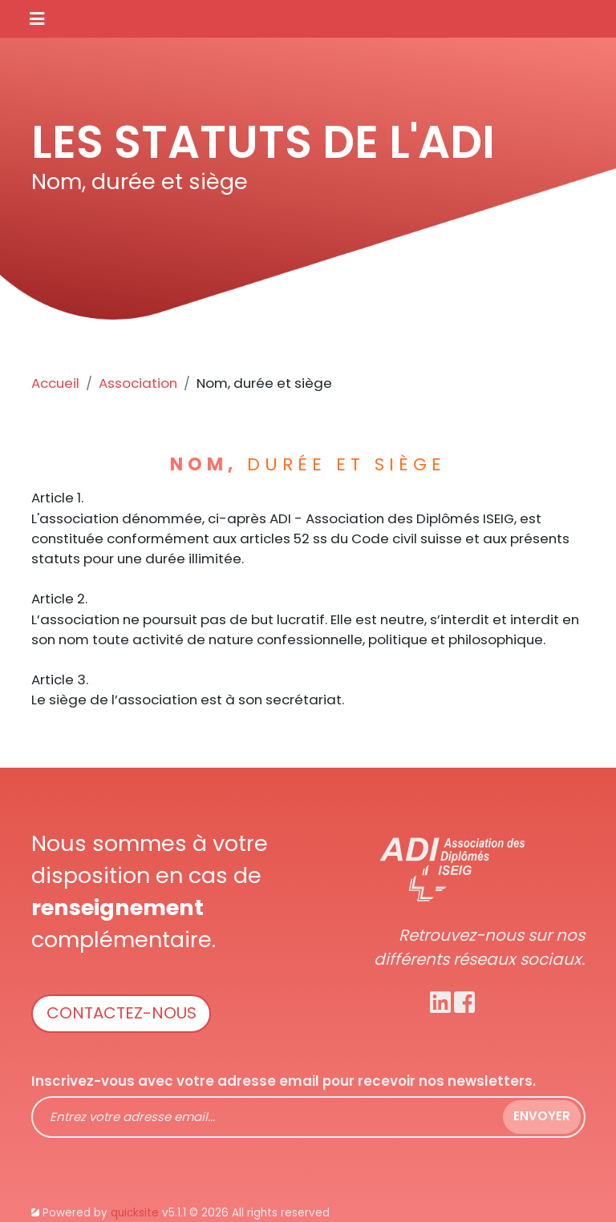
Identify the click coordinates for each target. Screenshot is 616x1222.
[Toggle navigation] (37, 18)
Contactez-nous (122, 1013)
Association (138, 383)
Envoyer (541, 1115)
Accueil (55, 383)
